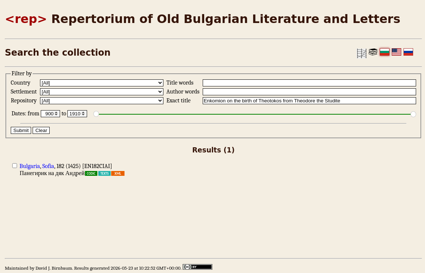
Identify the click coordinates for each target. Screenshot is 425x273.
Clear (41, 130)
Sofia (48, 166)
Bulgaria (30, 166)
